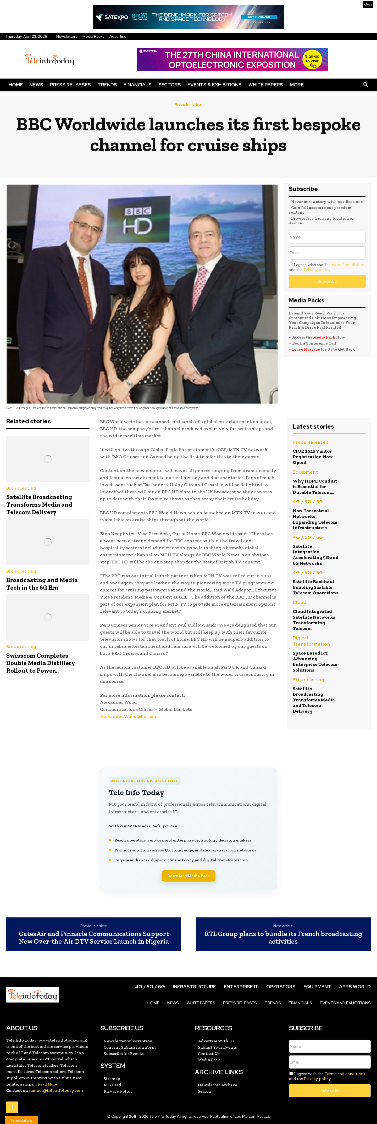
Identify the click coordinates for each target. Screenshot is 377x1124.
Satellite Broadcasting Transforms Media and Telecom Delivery (39, 504)
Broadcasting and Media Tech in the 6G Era (42, 583)
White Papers (265, 85)
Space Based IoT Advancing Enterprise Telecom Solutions (315, 661)
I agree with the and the (327, 267)
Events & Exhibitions (214, 85)
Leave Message (306, 349)
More (297, 85)
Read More (47, 1084)
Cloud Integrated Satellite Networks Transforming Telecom (314, 619)
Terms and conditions (344, 264)
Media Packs (93, 36)
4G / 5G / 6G (308, 502)
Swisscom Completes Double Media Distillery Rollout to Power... (40, 663)
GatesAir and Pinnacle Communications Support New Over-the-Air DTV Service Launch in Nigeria (94, 937)
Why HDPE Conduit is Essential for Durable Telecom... (315, 486)
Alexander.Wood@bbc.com (129, 716)
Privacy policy (317, 269)
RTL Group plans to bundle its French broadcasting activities (283, 937)
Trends (107, 85)
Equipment (305, 472)
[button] (365, 85)
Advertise (117, 36)
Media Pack (324, 337)
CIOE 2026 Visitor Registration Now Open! (313, 456)
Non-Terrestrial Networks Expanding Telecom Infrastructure (315, 519)
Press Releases (70, 85)
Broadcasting (188, 105)
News (36, 85)
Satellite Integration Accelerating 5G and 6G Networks (316, 554)
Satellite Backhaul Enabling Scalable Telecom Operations (316, 587)
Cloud (300, 602)
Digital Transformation (311, 641)
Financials (138, 85)
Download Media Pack (188, 875)
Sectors (169, 85)
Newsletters (66, 36)
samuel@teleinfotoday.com (56, 1090)
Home (16, 85)
